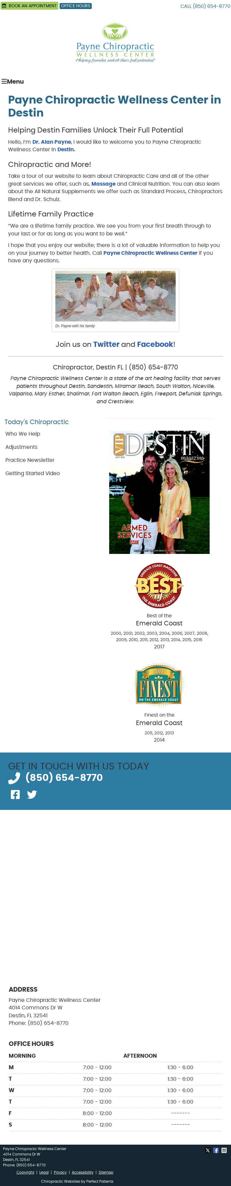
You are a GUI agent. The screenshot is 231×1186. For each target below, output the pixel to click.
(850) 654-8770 (211, 6)
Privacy (60, 1172)
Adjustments (21, 447)
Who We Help (22, 433)
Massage (103, 184)
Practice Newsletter (29, 460)
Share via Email (224, 1150)
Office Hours (75, 6)
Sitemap (106, 1172)
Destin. (66, 149)
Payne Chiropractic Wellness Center (150, 253)
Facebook (155, 344)
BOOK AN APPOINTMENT (29, 5)
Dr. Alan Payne (51, 142)
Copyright (25, 1172)
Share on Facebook (216, 1150)
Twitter (106, 344)
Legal (44, 1172)
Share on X (208, 1150)
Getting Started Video (32, 473)
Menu (13, 81)
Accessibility (83, 1172)
